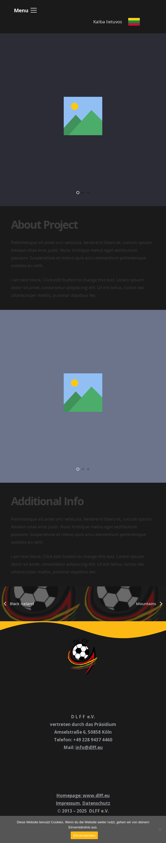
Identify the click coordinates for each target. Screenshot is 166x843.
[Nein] (159, 829)
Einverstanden (84, 835)
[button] (25, 10)
